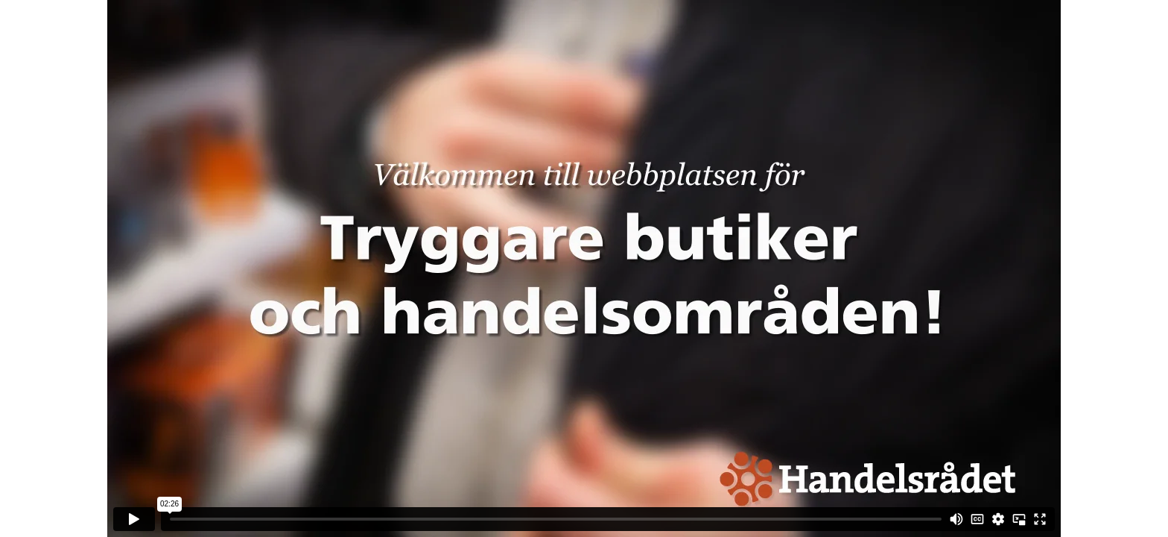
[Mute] (956, 519)
